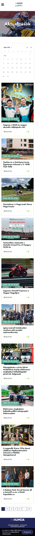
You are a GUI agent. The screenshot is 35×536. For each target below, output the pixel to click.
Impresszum (23, 525)
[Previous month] (27, 47)
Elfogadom (27, 532)
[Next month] (31, 47)
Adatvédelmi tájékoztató (17, 526)
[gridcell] (22, 60)
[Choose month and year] (7, 47)
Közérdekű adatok (13, 525)
